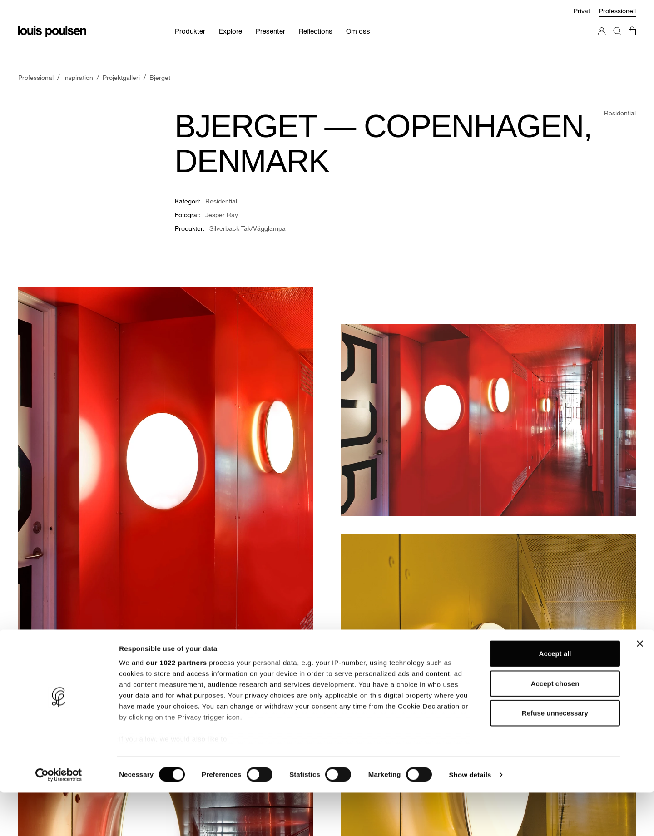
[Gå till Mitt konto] (601, 40)
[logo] (52, 31)
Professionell (617, 11)
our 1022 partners (176, 706)
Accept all (555, 697)
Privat (582, 11)
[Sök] (617, 40)
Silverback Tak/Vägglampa (247, 228)
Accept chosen (555, 727)
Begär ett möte (509, 657)
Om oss (186, 643)
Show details (477, 818)
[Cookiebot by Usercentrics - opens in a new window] (59, 818)
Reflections (347, 672)
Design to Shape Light (206, 672)
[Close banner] (640, 687)
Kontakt (499, 643)
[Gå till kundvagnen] (632, 40)
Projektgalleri (349, 657)
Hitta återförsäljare (514, 672)
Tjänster (342, 643)
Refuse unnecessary (555, 757)
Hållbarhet (189, 657)
